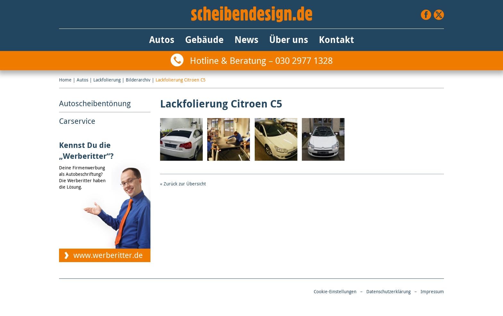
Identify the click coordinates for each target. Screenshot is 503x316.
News (246, 40)
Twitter (439, 15)
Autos (161, 40)
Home (65, 80)
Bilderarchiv (138, 80)
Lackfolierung (107, 80)
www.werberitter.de (108, 255)
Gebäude (204, 40)
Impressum (432, 291)
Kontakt (336, 40)
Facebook (426, 15)
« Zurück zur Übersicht (183, 184)
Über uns (288, 40)
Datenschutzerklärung (388, 291)
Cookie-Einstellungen (335, 291)
